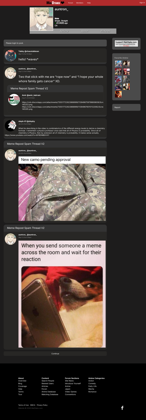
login (14, 43)
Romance (92, 392)
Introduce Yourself (73, 383)
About (84, 31)
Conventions (70, 394)
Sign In (142, 3)
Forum (70, 3)
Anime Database (49, 392)
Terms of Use (23, 405)
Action (91, 381)
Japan (67, 389)
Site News (69, 381)
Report (117, 107)
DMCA (32, 405)
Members (79, 3)
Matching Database (50, 394)
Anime (67, 386)
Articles (45, 386)
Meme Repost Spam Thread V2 (29, 88)
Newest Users (47, 383)
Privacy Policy (42, 405)
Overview (22, 381)
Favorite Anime (121, 58)
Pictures (105, 31)
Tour (20, 394)
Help (89, 3)
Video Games (71, 392)
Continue (55, 353)
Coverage (22, 386)
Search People (48, 381)
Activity (64, 31)
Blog (20, 383)
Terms (20, 392)
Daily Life (92, 386)
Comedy (92, 383)
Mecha (91, 389)
